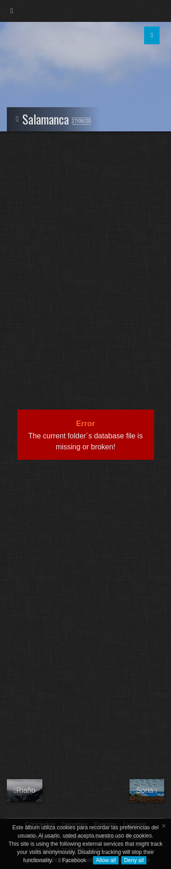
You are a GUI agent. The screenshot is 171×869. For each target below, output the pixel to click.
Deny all (134, 860)
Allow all (106, 860)
